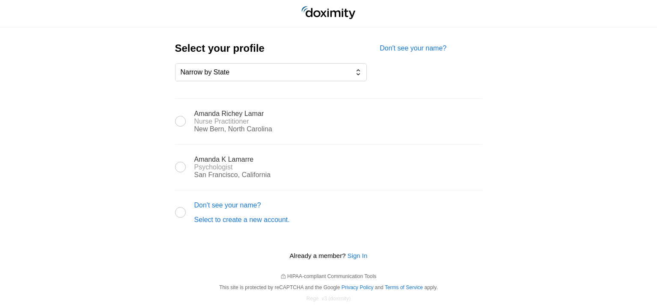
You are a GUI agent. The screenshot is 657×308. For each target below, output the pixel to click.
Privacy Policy (358, 287)
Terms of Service (404, 287)
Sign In (358, 255)
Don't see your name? (413, 48)
